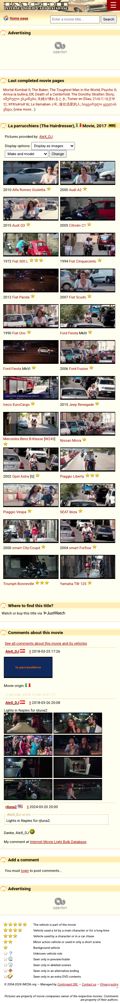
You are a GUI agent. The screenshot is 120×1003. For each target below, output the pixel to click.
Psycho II (108, 90)
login (25, 870)
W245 (49, 439)
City (26, 548)
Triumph (10, 583)
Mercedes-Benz (15, 439)
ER (31, 94)
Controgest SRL (67, 984)
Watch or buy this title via (33, 613)
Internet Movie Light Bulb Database (58, 842)
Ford (64, 333)
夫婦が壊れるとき (51, 98)
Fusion (82, 368)
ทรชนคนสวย (18, 104)
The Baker (40, 90)
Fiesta (73, 333)
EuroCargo (21, 404)
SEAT (64, 512)
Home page (19, 18)
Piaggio (66, 476)
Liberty (78, 476)
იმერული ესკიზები (19, 98)
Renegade (86, 404)
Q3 (22, 225)
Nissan (65, 440)
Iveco (7, 404)
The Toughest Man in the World (75, 90)
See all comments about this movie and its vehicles (46, 643)
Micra (76, 440)
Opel (16, 476)
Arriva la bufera (15, 94)
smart (17, 548)
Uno (22, 333)
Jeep (73, 404)
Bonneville (26, 583)
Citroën (75, 225)
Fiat (15, 261)
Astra (24, 476)
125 (83, 583)
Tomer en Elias (79, 98)
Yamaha (66, 583)
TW (76, 583)
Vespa (21, 512)
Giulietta (38, 190)
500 (22, 261)
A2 (79, 190)
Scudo (81, 297)
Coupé (35, 548)
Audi (72, 190)
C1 (84, 225)
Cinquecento (86, 261)
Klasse (37, 439)
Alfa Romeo (21, 190)
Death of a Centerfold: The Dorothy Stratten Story (74, 94)
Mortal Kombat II (16, 90)
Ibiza (73, 512)
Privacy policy (109, 984)
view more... (24, 109)
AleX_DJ (46, 136)
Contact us (89, 984)
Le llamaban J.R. (44, 104)
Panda (24, 297)
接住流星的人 (69, 104)
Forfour (85, 548)
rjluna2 (11, 807)
